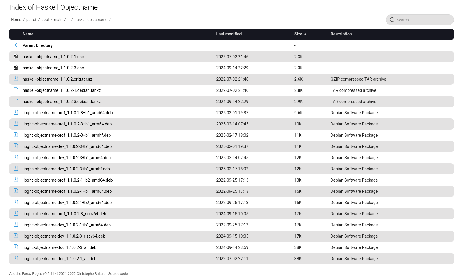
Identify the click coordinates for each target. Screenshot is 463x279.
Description (341, 34)
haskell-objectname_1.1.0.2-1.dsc (53, 56)
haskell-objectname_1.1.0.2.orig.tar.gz (57, 79)
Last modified (229, 34)
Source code (118, 274)
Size (298, 34)
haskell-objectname (91, 19)
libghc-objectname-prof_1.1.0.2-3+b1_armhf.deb (66, 135)
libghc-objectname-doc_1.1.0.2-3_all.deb (59, 247)
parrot (31, 19)
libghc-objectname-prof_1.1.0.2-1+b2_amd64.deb (67, 180)
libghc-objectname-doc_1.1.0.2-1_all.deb (59, 258)
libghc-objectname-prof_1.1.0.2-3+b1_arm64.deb (67, 124)
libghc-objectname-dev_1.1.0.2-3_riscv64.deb (63, 236)
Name (27, 34)
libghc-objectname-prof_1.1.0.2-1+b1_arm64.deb (67, 191)
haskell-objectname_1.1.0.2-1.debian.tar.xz (61, 90)
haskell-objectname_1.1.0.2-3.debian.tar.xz (61, 101)
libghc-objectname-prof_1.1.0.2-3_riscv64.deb (64, 213)
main (58, 19)
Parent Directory (37, 45)
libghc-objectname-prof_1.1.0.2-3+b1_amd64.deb (67, 112)
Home (16, 19)
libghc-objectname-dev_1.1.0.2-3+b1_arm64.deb (66, 157)
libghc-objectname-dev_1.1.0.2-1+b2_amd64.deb (67, 202)
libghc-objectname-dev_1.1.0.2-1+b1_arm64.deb (66, 225)
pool (45, 19)
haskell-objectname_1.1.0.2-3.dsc (53, 68)
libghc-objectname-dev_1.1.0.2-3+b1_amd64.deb (67, 146)
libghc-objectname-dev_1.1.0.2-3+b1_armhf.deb (66, 169)
